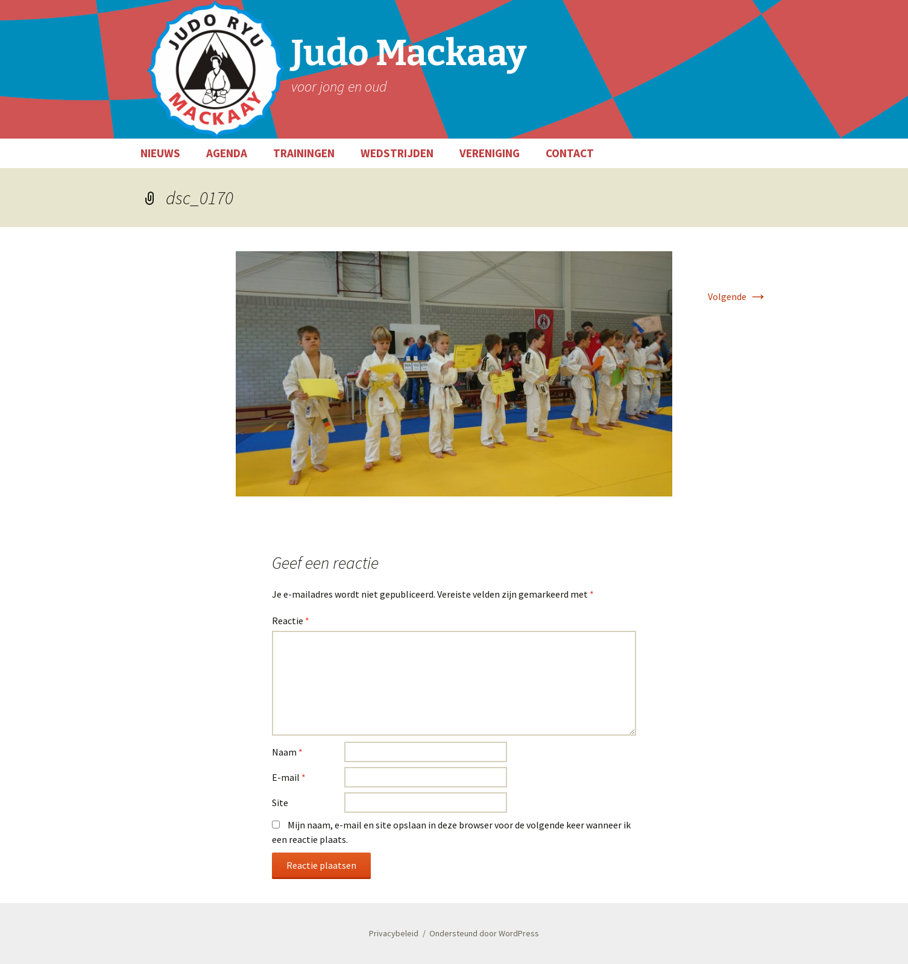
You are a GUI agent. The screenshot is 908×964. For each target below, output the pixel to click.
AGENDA (226, 153)
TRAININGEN (304, 153)
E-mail (289, 777)
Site (280, 803)
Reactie (290, 621)
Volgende (738, 296)
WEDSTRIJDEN (397, 153)
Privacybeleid (393, 933)
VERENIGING (489, 153)
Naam (287, 752)
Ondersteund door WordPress (484, 933)
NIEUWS (160, 153)
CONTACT (570, 153)
